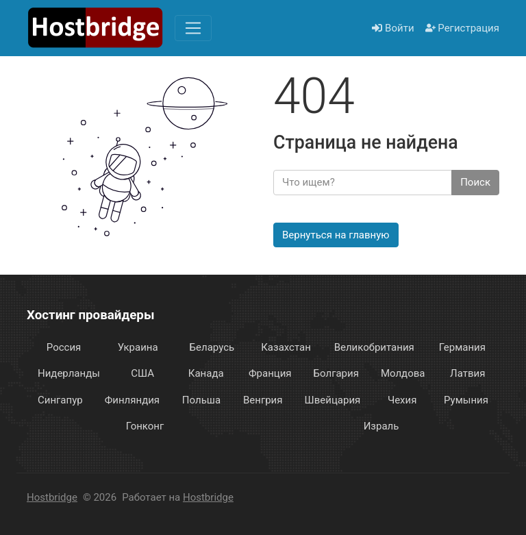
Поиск (475, 182)
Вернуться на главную (336, 235)
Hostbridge (52, 497)
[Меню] (193, 28)
